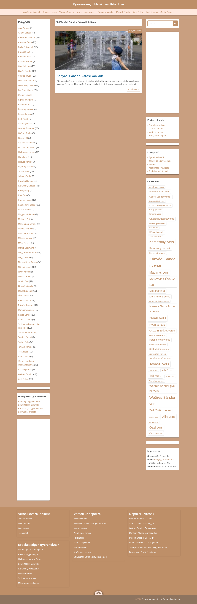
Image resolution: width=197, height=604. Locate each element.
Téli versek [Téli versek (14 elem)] (170, 376)
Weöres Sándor (66, 12)
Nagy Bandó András (27, 253)
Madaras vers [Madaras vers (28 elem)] (159, 272)
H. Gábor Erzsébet (27, 147)
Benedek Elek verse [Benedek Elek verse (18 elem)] (159, 191)
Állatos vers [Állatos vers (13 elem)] (153, 417)
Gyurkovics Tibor (26, 143)
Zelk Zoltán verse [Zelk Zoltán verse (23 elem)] (160, 410)
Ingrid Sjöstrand (25, 166)
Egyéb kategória (25, 100)
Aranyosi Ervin (25, 42)
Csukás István (24, 76)
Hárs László (23, 157)
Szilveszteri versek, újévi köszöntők (90, 557)
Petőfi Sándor (24, 300)
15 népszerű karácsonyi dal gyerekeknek (148, 547)
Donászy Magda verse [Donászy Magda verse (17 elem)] (160, 205)
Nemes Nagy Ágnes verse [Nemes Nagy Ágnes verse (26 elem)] (162, 309)
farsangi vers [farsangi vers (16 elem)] (155, 214)
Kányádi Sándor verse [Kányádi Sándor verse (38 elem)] (162, 262)
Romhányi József (26, 310)
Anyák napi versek (31, 12)
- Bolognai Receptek (156, 135)
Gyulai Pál (23, 138)
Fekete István (24, 114)
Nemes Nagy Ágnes (86, 12)
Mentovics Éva (25, 229)
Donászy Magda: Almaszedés (143, 533)
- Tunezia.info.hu (155, 129)
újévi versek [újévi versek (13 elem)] (153, 422)
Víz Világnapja (25, 369)
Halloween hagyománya (29, 559)
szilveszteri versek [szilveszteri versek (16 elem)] (157, 354)
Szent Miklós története (28, 405)
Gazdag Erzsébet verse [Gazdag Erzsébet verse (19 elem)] (161, 218)
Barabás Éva (24, 52)
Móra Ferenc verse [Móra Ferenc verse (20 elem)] (159, 296)
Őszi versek (23, 296)
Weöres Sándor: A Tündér (141, 519)
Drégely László (25, 95)
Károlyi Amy (23, 190)
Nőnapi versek (25, 267)
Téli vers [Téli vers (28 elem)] (155, 375)
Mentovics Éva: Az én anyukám (143, 542)
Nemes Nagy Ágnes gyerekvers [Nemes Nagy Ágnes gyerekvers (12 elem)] (159, 301)
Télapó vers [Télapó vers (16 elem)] (167, 370)
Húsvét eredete (25, 573)
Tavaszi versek (50, 12)
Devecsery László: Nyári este (142, 552)
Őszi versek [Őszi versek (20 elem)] (155, 433)
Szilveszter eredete (27, 412)
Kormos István (25, 200)
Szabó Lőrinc (24, 315)
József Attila (23, 171)
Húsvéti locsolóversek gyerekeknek (90, 523)
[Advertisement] (33, 459)
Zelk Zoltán (138, 12)
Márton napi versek (27, 224)
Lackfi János (152, 12)
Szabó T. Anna (25, 319)
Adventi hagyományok (28, 554)
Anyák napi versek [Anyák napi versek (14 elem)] (156, 187)
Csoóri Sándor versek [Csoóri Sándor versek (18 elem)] (160, 196)
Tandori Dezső (25, 337)
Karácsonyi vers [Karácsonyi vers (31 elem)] (161, 242)
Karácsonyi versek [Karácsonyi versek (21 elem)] (159, 248)
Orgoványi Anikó (26, 286)
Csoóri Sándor (167, 12)
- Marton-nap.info (155, 132)
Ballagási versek (26, 47)
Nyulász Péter (24, 276)
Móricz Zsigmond (26, 248)
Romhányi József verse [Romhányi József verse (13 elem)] (157, 344)
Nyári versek (24, 272)
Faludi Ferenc (24, 104)
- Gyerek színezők (155, 157)
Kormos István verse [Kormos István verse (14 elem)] (157, 253)
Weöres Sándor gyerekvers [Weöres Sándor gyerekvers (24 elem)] (162, 388)
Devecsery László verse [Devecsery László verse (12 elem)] (156, 201)
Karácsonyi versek (26, 186)
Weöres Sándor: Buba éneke (142, 528)
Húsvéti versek (25, 162)
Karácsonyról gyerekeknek (30, 408)
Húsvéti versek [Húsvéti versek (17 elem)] (156, 232)
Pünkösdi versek (26, 305)
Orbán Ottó (23, 281)
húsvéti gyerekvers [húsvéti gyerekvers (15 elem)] (157, 224)
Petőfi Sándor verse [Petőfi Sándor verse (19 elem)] (159, 339)
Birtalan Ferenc (25, 61)
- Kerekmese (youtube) (158, 168)
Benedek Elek (24, 57)
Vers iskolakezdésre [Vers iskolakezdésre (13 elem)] (156, 381)
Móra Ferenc (24, 243)
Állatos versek (24, 33)
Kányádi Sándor (123, 12)
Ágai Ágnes (23, 28)
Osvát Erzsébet (25, 291)
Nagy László (24, 257)
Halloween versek (26, 152)
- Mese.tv (151, 164)
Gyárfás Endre (25, 133)
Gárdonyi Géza (25, 124)
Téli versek (23, 352)
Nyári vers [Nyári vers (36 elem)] (157, 318)
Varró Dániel (24, 356)
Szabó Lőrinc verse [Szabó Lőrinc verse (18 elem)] (159, 349)
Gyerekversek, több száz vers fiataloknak (98, 4)
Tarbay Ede (23, 342)
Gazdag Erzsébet (26, 128)
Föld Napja (23, 119)
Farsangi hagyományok (29, 401)
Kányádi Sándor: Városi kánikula (80, 76)
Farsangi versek (25, 109)
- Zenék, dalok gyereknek (159, 161)
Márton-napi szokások (28, 583)
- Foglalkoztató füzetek (158, 171)
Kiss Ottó (22, 195)
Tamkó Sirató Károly (27, 332)
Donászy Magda (105, 12)
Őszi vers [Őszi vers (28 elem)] (156, 427)
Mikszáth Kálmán (26, 233)
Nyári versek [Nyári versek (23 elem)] (157, 324)
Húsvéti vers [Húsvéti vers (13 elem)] (153, 228)
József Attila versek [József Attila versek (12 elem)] (155, 236)
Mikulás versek (25, 238)
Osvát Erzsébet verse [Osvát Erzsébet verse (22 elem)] (162, 330)
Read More (133, 89)
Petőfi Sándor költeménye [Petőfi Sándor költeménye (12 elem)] (157, 335)
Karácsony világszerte (28, 569)
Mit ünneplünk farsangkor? (30, 549)
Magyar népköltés (26, 214)
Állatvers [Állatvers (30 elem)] (168, 417)
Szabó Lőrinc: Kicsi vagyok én (143, 523)
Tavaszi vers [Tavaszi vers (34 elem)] (159, 364)
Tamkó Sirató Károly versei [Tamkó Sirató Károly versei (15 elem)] (160, 358)
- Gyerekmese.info (156, 125)
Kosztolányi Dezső (27, 205)
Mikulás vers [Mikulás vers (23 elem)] (157, 290)
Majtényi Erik (24, 219)
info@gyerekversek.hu (164, 459)
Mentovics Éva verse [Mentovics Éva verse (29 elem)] (162, 281)
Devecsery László (26, 85)
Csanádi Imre (24, 66)
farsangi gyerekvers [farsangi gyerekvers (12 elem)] (155, 210)
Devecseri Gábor (26, 80)
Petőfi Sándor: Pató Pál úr (141, 538)
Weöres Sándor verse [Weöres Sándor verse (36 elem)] (162, 400)
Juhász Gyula (24, 176)
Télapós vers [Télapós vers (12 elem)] (153, 370)
